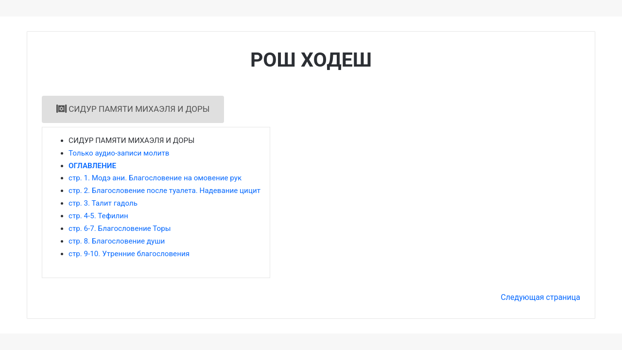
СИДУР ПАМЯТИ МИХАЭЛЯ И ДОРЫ (132, 109)
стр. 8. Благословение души (117, 241)
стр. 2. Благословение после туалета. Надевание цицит (164, 190)
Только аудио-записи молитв (119, 153)
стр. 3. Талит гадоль (103, 203)
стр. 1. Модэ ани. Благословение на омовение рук (155, 178)
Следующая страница (540, 297)
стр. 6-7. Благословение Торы (120, 228)
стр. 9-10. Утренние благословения (129, 253)
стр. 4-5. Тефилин (98, 215)
